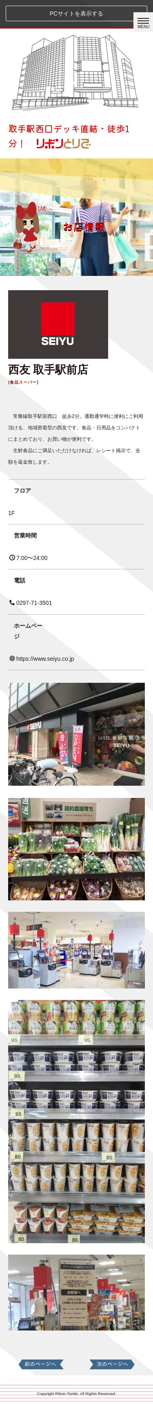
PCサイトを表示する (76, 13)
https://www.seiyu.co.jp (41, 658)
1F (11, 513)
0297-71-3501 (30, 603)
